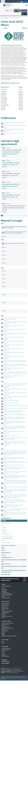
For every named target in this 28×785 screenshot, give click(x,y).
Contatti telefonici (10, 670)
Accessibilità (3, 677)
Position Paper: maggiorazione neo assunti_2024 (12, 122)
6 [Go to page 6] (14, 215)
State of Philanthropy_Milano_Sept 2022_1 (11, 133)
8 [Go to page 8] (19, 215)
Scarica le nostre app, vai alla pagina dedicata (10, 579)
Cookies (7, 677)
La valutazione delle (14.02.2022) (9, 435)
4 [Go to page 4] (9, 215)
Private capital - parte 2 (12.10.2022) (10, 400)
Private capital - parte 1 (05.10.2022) (10, 403)
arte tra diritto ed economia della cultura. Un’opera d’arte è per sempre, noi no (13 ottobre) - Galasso (14, 468)
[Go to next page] (27, 215)
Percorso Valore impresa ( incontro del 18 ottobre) (12, 465)
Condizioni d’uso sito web (14, 677)
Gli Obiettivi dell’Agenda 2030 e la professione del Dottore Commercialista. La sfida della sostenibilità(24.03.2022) (13, 418)
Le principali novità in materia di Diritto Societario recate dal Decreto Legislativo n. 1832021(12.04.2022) (14, 411)
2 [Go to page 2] (4, 215)
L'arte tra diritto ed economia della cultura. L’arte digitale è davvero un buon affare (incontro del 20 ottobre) (13, 458)
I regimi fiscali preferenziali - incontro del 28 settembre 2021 (14, 487)
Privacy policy (22, 677)
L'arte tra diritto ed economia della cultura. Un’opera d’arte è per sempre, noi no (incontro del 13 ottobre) (14, 472)
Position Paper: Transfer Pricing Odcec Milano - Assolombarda (14, 125)
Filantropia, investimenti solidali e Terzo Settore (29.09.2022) (14, 408)
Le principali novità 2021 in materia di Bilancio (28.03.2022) (13, 414)
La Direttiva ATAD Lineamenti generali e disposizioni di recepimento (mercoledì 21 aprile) (13, 505)
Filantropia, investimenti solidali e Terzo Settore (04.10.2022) (14, 405)
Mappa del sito (3, 678)
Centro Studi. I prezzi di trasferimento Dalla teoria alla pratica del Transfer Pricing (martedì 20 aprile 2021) (15, 509)
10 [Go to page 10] (24, 215)
